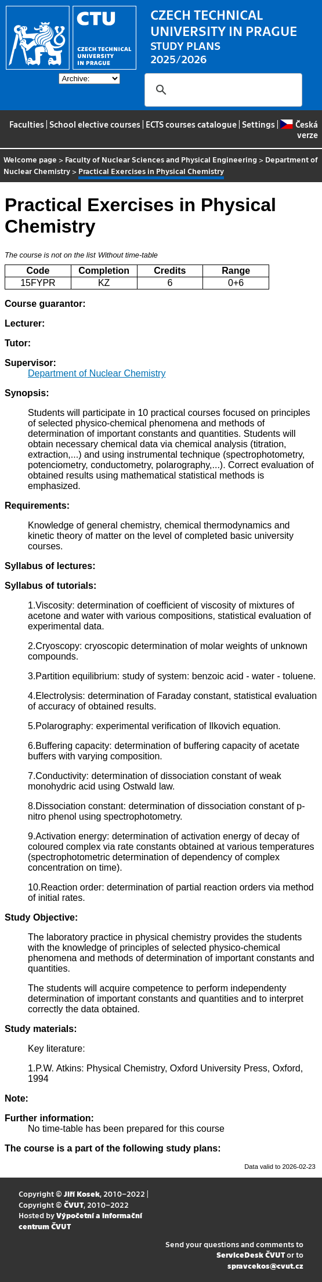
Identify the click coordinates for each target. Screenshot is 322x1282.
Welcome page (30, 159)
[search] (222, 90)
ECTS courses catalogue (191, 124)
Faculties (26, 124)
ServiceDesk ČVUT (250, 1254)
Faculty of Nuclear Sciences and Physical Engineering (161, 159)
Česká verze (298, 129)
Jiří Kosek (82, 1193)
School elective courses (94, 124)
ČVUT (74, 1204)
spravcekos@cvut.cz (265, 1265)
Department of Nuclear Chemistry (96, 373)
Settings (258, 124)
